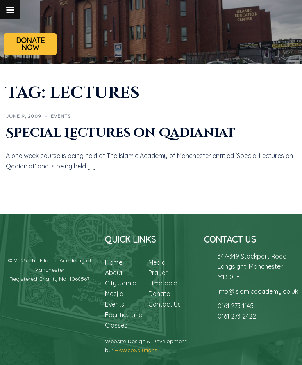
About (114, 272)
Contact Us (164, 304)
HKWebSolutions (135, 350)
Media (157, 262)
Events (61, 116)
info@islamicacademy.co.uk (258, 291)
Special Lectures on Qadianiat (120, 133)
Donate (159, 294)
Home (113, 262)
